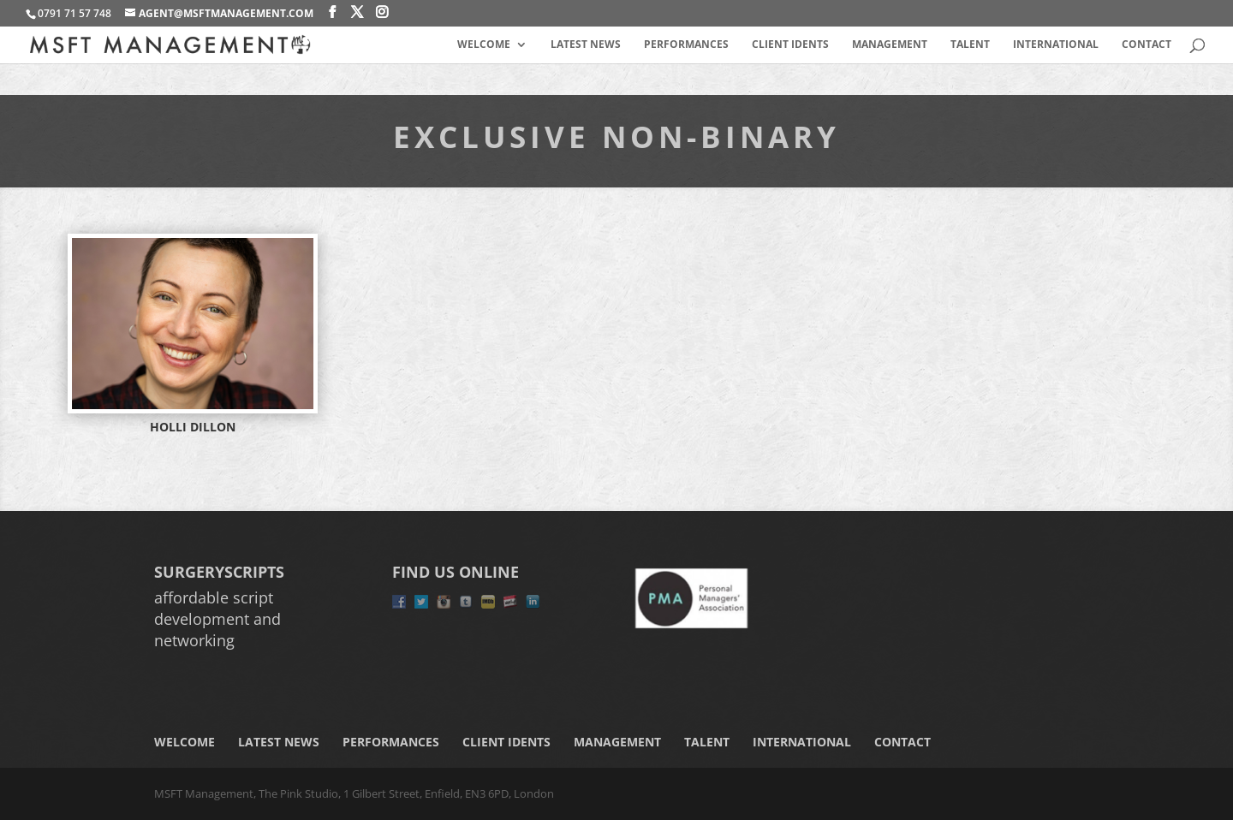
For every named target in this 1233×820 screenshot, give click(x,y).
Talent (970, 45)
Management (889, 45)
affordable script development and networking (217, 619)
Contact (1146, 45)
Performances (686, 45)
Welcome (483, 45)
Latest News (586, 45)
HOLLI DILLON (192, 427)
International (1056, 45)
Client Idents (790, 45)
